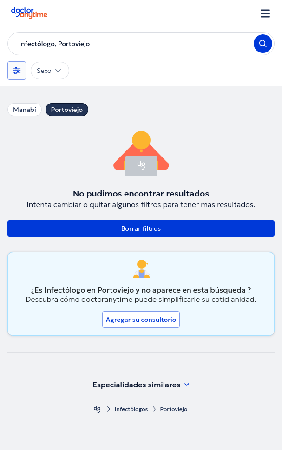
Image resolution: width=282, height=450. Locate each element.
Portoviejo (67, 109)
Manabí (24, 109)
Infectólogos (131, 408)
